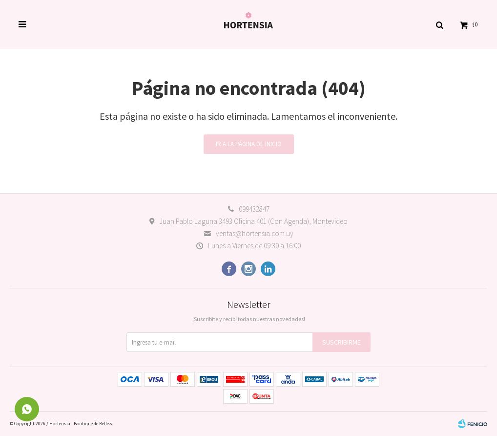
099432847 (254, 209)
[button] (439, 24)
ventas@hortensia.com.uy (254, 233)
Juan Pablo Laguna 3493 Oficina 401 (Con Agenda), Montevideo (253, 221)
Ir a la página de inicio (249, 144)
